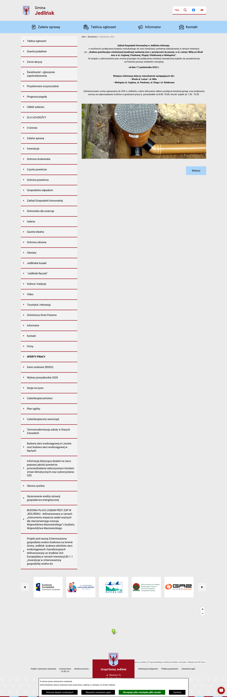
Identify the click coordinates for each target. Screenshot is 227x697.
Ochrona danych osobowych (59, 692)
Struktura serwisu (81, 669)
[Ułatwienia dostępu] (202, 10)
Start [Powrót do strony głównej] (84, 37)
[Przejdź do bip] (177, 10)
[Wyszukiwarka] (185, 10)
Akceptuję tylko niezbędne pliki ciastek (142, 692)
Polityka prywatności (169, 669)
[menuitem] (49, 41)
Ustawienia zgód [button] (188, 669)
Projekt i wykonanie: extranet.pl (43, 669)
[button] (221, 690)
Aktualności (92, 37)
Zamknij (177, 692)
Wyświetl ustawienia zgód (98, 692)
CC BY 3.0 (65, 671)
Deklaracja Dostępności (148, 669)
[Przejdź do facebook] (193, 10)
